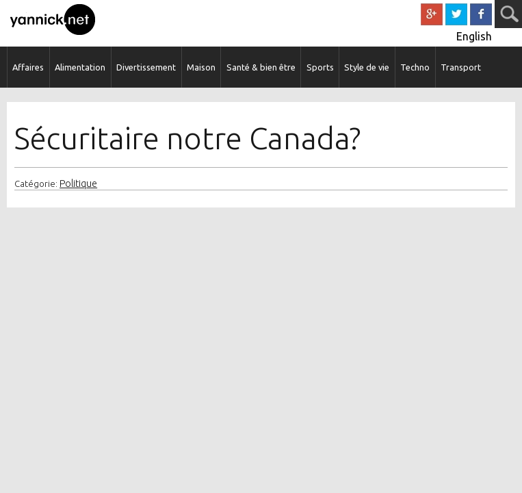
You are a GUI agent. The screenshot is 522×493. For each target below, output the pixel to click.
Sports (320, 67)
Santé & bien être (261, 67)
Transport (461, 67)
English (474, 36)
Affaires (28, 67)
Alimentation (80, 67)
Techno (415, 67)
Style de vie (366, 67)
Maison (201, 67)
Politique (78, 183)
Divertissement (146, 67)
